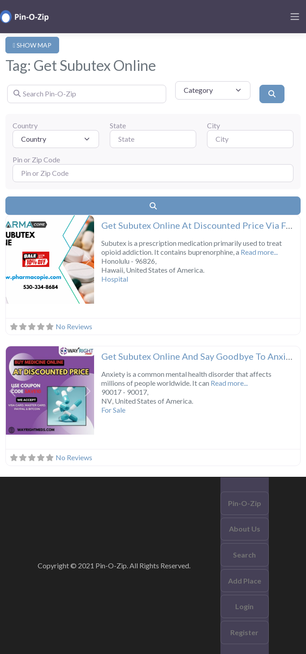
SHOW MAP (32, 45)
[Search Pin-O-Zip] (86, 94)
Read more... (259, 252)
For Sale (113, 409)
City (213, 125)
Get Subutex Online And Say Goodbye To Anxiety (200, 356)
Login (244, 606)
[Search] (271, 94)
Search (244, 554)
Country (25, 125)
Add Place (244, 580)
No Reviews (74, 326)
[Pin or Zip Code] (153, 173)
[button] (12, 260)
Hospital (114, 279)
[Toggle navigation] (295, 16)
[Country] (56, 139)
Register (244, 632)
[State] (153, 139)
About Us (244, 528)
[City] (250, 139)
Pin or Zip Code (36, 159)
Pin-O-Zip (244, 503)
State (118, 125)
